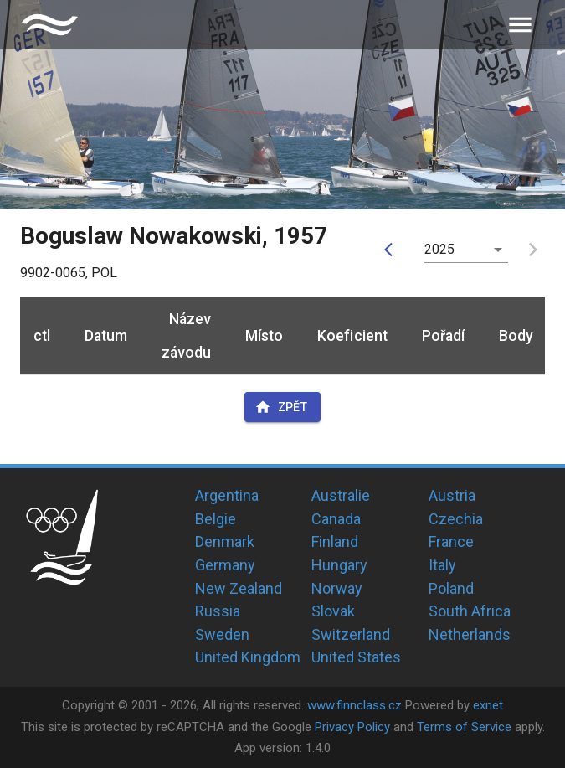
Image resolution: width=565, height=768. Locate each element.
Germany (225, 565)
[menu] (520, 24)
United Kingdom (247, 657)
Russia (217, 611)
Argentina (227, 495)
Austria (452, 495)
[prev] (392, 249)
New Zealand (238, 588)
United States (356, 657)
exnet (488, 705)
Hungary (339, 565)
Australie (340, 495)
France (451, 541)
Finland (334, 541)
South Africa (470, 611)
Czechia (456, 519)
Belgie (215, 519)
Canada (336, 519)
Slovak (333, 611)
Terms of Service (464, 726)
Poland (451, 588)
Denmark (224, 541)
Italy (442, 565)
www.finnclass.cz (354, 705)
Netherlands (470, 634)
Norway (336, 588)
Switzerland (350, 634)
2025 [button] (439, 249)
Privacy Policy (352, 726)
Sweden (222, 634)
